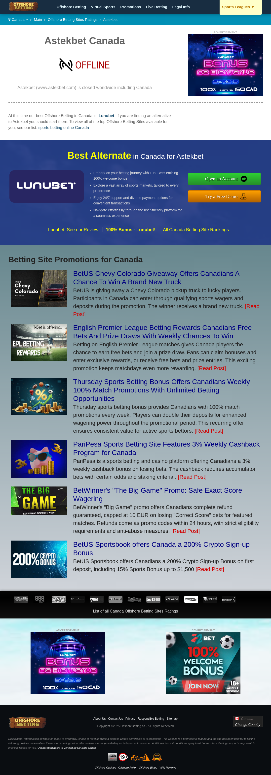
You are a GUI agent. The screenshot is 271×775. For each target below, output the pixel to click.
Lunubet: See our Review (73, 232)
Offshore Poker (127, 767)
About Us (99, 718)
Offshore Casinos (105, 767)
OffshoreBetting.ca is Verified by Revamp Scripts (67, 747)
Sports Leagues (238, 7)
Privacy (130, 718)
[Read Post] (211, 368)
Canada (18, 19)
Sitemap (172, 718)
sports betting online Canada (63, 128)
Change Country (248, 725)
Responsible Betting (151, 718)
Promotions (130, 7)
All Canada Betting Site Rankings (196, 232)
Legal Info (181, 7)
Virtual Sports (103, 7)
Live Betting (156, 7)
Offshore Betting (71, 7)
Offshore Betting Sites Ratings (73, 19)
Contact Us (115, 718)
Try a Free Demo (225, 195)
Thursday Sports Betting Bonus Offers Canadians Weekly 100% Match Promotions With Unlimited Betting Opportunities (161, 390)
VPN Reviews (167, 767)
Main (38, 19)
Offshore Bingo (148, 767)
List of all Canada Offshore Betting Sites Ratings (135, 611)
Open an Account (224, 179)
